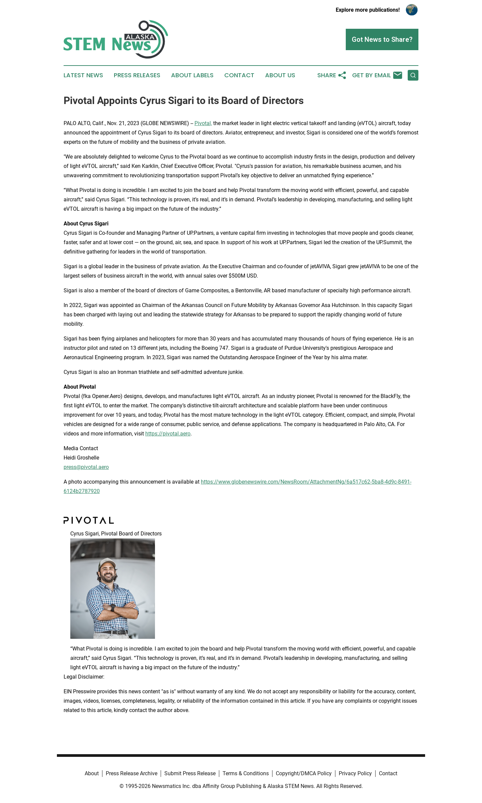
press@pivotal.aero (86, 467)
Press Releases (137, 75)
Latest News (83, 75)
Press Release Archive (131, 773)
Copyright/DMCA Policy (304, 773)
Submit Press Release (190, 773)
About (92, 773)
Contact (239, 75)
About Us (280, 75)
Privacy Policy (355, 773)
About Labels (192, 75)
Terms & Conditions (246, 773)
